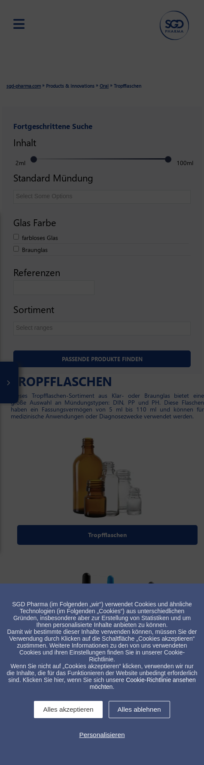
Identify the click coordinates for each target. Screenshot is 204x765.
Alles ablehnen (139, 709)
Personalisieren (102, 734)
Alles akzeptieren (68, 709)
